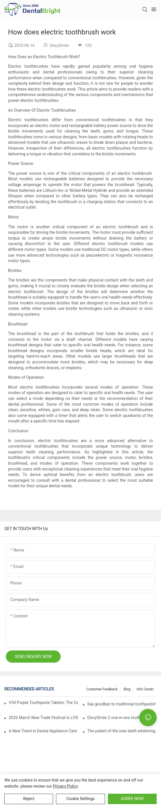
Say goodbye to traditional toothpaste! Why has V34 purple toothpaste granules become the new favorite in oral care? (122, 704)
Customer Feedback (101, 689)
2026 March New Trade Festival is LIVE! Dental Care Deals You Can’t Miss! (43, 717)
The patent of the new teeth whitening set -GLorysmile (122, 731)
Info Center (145, 689)
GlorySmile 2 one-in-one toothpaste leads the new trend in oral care (122, 717)
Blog (127, 689)
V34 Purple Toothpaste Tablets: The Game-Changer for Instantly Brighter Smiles (43, 702)
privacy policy (65, 786)
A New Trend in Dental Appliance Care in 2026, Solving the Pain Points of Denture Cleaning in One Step (43, 731)
